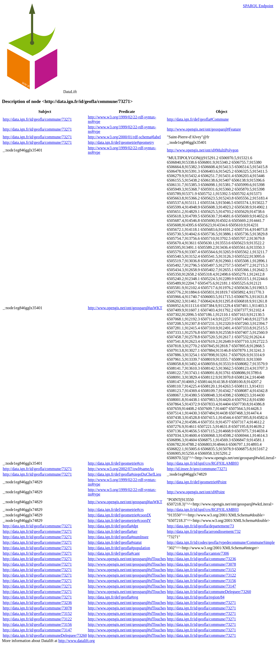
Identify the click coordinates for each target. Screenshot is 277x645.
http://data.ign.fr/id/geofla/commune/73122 (201, 575)
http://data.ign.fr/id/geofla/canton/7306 (198, 553)
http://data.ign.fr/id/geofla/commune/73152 (201, 570)
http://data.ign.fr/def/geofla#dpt (113, 526)
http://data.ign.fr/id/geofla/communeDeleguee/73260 (209, 592)
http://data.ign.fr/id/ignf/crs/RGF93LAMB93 (203, 463)
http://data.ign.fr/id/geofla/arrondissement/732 (204, 531)
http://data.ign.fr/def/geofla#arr (113, 531)
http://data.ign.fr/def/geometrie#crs (116, 463)
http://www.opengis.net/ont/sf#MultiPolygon (202, 150)
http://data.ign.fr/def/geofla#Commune (198, 119)
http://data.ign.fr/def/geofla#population (119, 548)
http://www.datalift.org (76, 641)
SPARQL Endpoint (258, 6)
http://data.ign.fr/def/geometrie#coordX (119, 515)
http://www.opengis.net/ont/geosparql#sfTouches (127, 559)
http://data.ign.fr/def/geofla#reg (113, 597)
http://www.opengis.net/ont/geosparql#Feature (204, 129)
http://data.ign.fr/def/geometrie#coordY (119, 520)
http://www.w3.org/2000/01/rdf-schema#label (124, 137)
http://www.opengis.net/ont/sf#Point (196, 492)
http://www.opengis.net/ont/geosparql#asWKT (125, 308)
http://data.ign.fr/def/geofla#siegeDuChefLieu (124, 474)
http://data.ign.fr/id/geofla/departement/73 (200, 526)
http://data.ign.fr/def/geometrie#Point (196, 482)
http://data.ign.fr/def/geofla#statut (115, 542)
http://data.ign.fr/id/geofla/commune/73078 (201, 564)
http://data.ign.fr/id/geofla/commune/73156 (201, 581)
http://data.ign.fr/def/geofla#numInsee (118, 537)
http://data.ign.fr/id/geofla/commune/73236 (201, 559)
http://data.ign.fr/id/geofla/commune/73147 (201, 586)
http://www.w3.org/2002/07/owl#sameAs (121, 469)
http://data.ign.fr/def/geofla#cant (114, 553)
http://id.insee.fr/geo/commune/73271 (197, 469)
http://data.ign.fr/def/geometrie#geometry (121, 142)
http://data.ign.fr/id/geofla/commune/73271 (37, 119)
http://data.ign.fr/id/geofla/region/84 (195, 597)
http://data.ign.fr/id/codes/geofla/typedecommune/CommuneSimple (221, 542)
